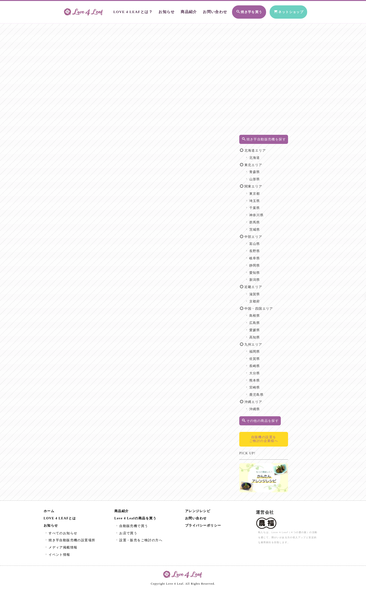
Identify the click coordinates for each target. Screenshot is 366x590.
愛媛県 (259, 335)
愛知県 (259, 277)
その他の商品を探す (267, 425)
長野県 (259, 256)
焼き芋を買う (241, 11)
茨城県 (259, 234)
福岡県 (259, 356)
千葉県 (259, 213)
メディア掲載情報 (60, 548)
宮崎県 (259, 392)
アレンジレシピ (198, 512)
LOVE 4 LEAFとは (60, 519)
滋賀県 (259, 299)
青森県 (259, 177)
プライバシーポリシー (203, 526)
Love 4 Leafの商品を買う (135, 519)
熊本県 (259, 385)
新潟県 (259, 284)
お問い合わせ (206, 11)
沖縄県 (259, 414)
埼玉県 (259, 206)
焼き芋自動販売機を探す (267, 141)
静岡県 (259, 270)
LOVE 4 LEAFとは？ (128, 11)
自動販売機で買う (131, 527)
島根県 (259, 320)
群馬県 (259, 227)
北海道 (259, 162)
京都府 (259, 306)
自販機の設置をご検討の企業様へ (267, 444)
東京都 (259, 198)
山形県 (259, 184)
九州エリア (258, 349)
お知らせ (160, 11)
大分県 (259, 378)
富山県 (259, 248)
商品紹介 (181, 11)
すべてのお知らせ (60, 534)
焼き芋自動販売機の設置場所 (69, 541)
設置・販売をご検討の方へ (138, 541)
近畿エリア (258, 292)
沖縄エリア (258, 407)
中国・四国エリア (263, 313)
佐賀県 (259, 363)
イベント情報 (57, 555)
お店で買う (126, 534)
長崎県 (259, 371)
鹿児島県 (261, 399)
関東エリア (258, 191)
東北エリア (258, 170)
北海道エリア (260, 155)
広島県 (259, 328)
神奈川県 (261, 220)
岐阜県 (259, 263)
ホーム (49, 512)
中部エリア (258, 241)
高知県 (259, 342)
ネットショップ (284, 11)
